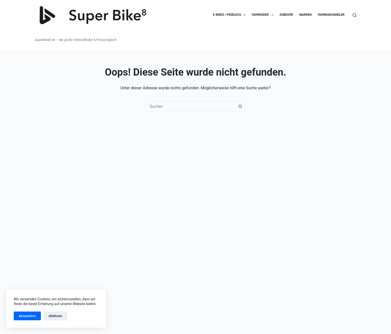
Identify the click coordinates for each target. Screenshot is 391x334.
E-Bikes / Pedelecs (230, 15)
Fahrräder (263, 15)
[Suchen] (354, 15)
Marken (305, 14)
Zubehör (286, 14)
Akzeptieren (27, 316)
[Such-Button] (240, 106)
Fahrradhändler (331, 14)
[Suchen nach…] (190, 106)
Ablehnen (55, 316)
